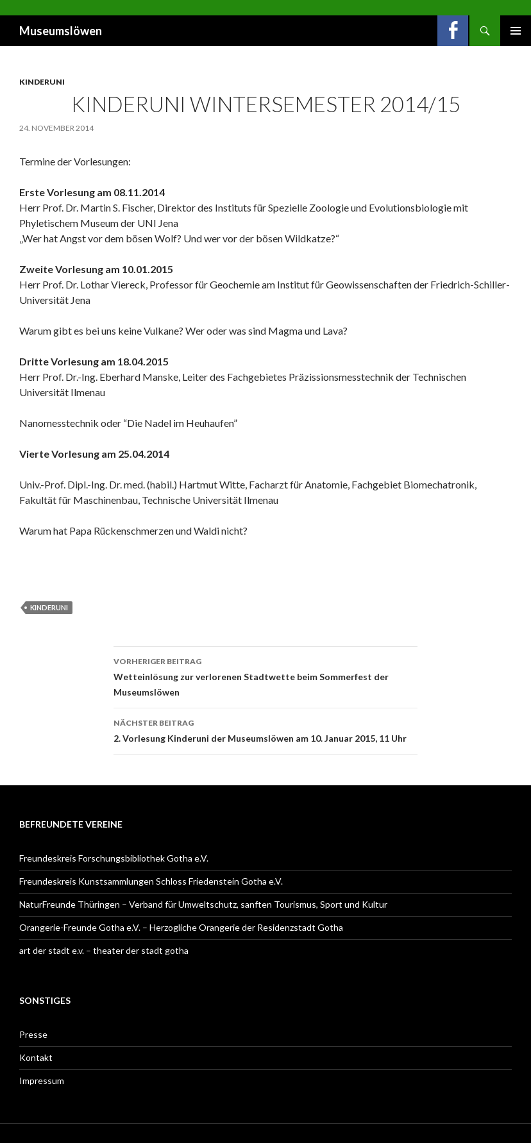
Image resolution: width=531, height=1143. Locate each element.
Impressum (41, 1080)
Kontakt (36, 1057)
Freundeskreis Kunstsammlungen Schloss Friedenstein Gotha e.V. (151, 881)
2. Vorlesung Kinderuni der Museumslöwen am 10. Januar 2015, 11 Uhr (265, 729)
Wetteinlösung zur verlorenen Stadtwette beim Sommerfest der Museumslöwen (265, 675)
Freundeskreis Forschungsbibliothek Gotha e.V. (113, 858)
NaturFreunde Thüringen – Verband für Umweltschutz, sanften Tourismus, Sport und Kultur (203, 904)
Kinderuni (42, 82)
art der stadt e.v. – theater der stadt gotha (104, 950)
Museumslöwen (60, 31)
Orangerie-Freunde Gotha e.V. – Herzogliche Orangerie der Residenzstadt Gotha (181, 927)
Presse (33, 1034)
